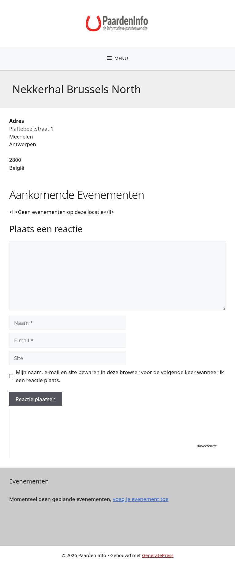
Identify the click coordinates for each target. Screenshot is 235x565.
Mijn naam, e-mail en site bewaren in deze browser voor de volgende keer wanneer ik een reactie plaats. (120, 376)
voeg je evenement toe (141, 498)
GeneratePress (157, 555)
